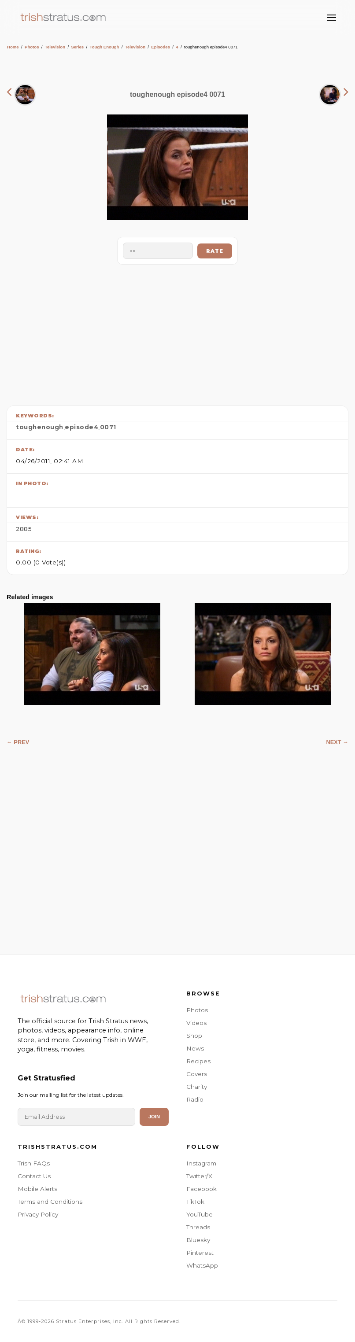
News (195, 1048)
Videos (196, 1022)
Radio (194, 1099)
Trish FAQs (34, 1163)
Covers (196, 1073)
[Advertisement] (177, 333)
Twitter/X (199, 1176)
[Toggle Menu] (331, 17)
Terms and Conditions (50, 1201)
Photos (32, 46)
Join (154, 1116)
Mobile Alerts (37, 1188)
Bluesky (198, 1239)
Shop (194, 1035)
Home (13, 46)
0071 (108, 427)
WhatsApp (202, 1265)
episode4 (81, 427)
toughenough (39, 427)
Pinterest (200, 1252)
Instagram (201, 1163)
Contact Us (34, 1176)
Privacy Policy (38, 1214)
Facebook (201, 1188)
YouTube (199, 1214)
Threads (198, 1227)
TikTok (195, 1201)
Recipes (198, 1061)
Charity (196, 1086)
